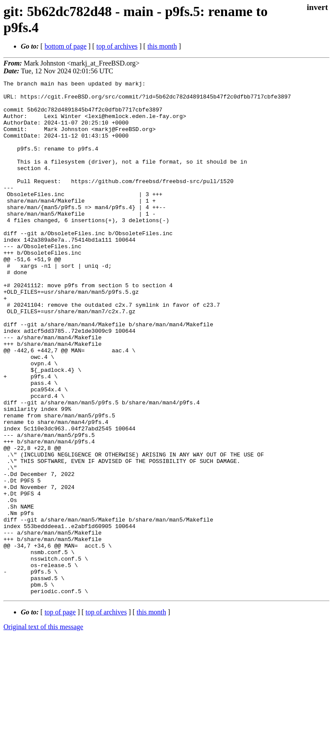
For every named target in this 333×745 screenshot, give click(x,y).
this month (162, 46)
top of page (60, 715)
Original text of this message (43, 729)
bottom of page (66, 46)
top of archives (116, 46)
